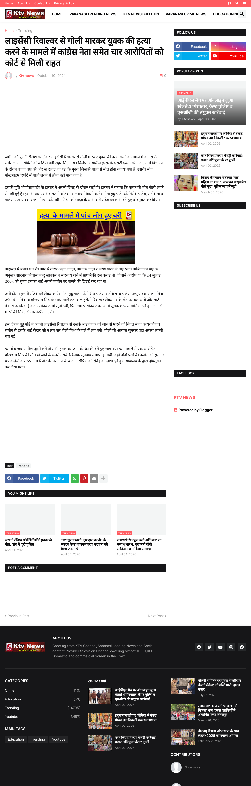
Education (42, 699)
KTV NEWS (184, 397)
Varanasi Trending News (92, 14)
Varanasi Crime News (186, 14)
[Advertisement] (85, 120)
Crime (42, 690)
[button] (242, 14)
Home (9, 3)
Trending (25, 31)
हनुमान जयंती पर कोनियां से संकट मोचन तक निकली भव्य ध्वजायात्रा (222, 135)
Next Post (156, 616)
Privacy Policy (64, 3)
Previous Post (18, 616)
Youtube (42, 716)
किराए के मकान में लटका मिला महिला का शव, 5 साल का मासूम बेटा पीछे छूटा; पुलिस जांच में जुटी (223, 181)
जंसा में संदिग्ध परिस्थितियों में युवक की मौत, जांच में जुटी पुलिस (28, 542)
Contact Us (42, 3)
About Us (23, 3)
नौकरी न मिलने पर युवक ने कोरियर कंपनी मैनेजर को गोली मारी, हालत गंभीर (219, 684)
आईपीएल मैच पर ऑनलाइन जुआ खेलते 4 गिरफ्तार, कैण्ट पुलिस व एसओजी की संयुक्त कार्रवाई (135, 694)
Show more (192, 767)
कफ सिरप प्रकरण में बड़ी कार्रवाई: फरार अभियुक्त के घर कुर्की (222, 157)
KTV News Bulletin (141, 14)
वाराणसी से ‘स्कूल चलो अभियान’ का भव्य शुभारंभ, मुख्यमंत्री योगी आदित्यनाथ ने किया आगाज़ (139, 544)
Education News (229, 14)
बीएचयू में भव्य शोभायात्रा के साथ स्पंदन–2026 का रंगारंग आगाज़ (218, 733)
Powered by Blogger (193, 410)
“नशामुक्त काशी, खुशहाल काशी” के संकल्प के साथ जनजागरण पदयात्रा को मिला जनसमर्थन (84, 544)
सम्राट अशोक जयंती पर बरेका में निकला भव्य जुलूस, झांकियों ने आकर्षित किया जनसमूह (217, 710)
